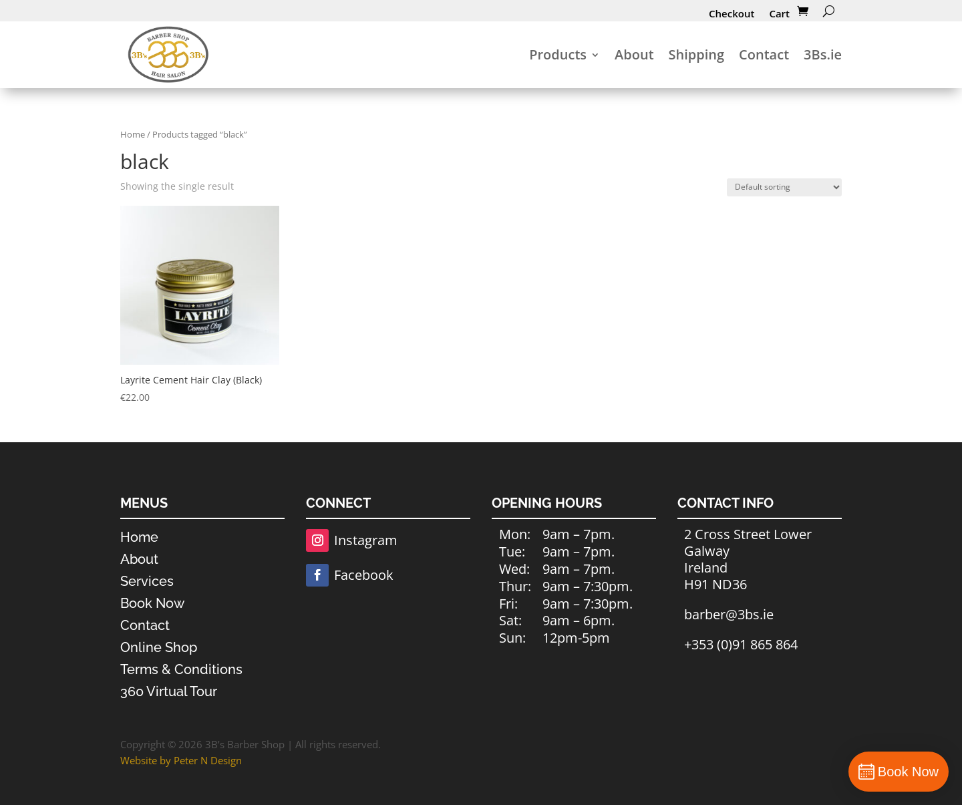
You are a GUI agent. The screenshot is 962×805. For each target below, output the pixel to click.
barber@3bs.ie (729, 614)
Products (558, 54)
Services (147, 581)
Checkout (731, 13)
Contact (764, 54)
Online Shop (158, 647)
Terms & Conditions (181, 669)
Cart (779, 13)
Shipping (697, 54)
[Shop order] (784, 187)
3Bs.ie (823, 54)
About (634, 54)
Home (132, 134)
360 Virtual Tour (168, 691)
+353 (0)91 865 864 (741, 644)
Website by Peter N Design (181, 760)
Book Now (152, 603)
